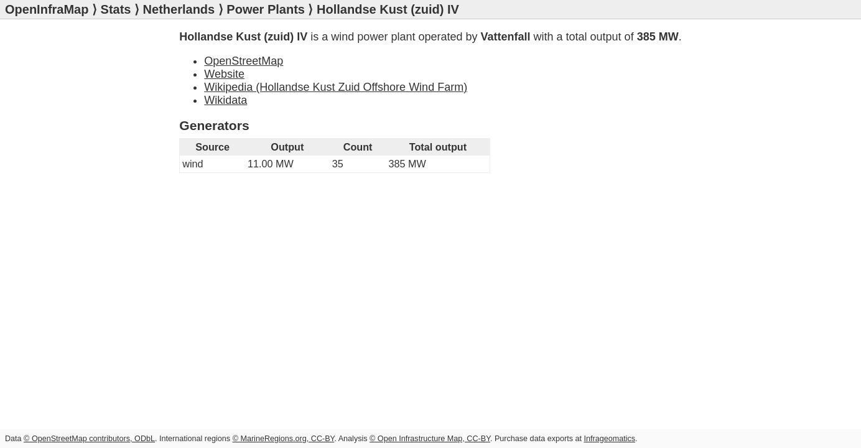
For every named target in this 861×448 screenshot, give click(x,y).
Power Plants (265, 9)
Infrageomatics (609, 438)
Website (224, 74)
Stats (116, 9)
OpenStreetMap (243, 61)
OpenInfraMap (46, 9)
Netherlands (179, 9)
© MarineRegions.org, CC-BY (284, 438)
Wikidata (225, 100)
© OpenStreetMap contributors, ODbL (89, 438)
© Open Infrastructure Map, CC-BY (430, 438)
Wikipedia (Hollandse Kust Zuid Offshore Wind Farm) (335, 87)
